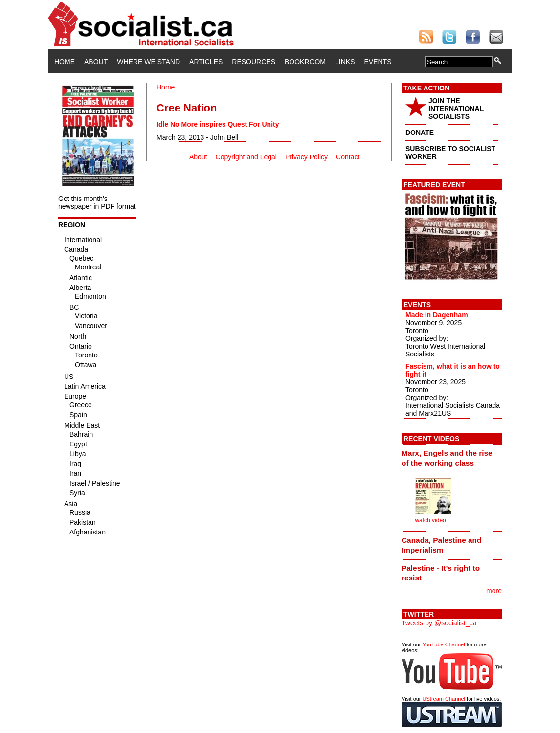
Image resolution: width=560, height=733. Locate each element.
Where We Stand (148, 62)
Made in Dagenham (436, 315)
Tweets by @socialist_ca (439, 623)
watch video (430, 520)
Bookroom (305, 62)
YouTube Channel (443, 644)
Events (377, 62)
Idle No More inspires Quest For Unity (218, 124)
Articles (206, 62)
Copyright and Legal (246, 157)
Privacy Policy (306, 157)
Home (64, 62)
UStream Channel (444, 699)
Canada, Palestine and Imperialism (441, 545)
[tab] (452, 458)
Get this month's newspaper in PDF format (97, 202)
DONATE (419, 132)
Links (345, 62)
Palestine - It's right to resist (441, 573)
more (494, 591)
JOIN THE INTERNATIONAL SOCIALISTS (456, 108)
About (96, 62)
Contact (347, 157)
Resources (253, 62)
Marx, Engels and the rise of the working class (447, 458)
